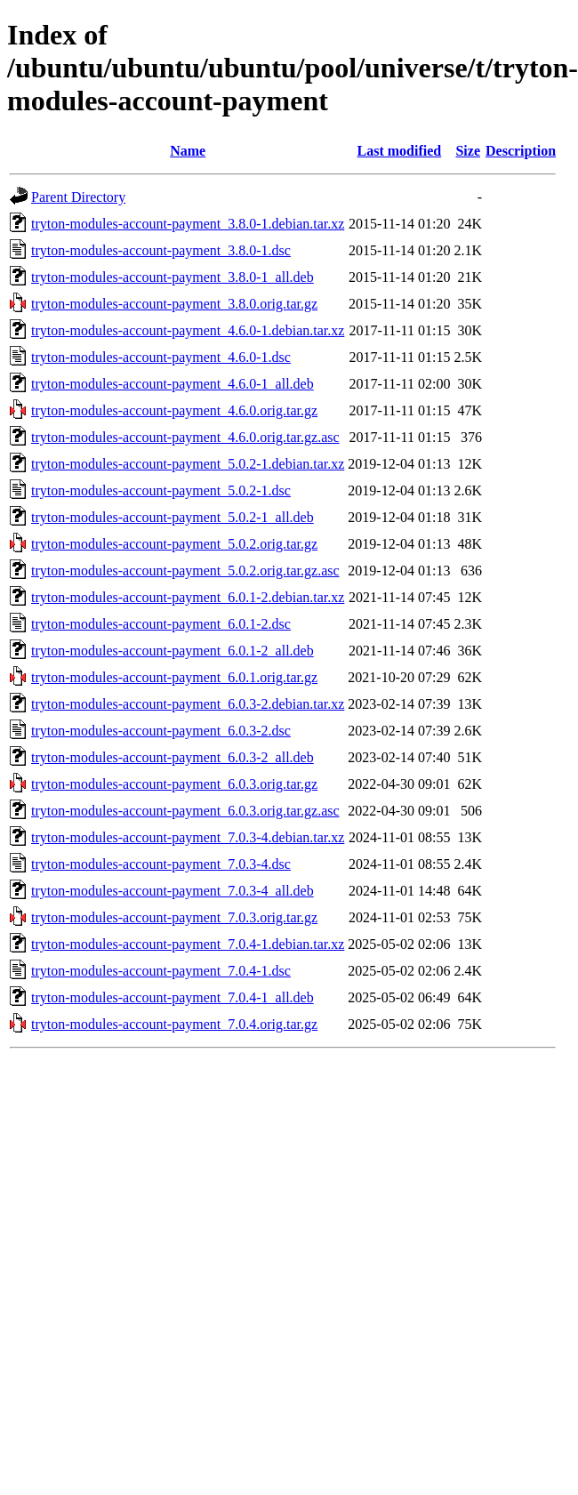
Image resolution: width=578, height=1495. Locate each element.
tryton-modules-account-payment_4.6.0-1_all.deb (172, 383)
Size (467, 150)
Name (187, 150)
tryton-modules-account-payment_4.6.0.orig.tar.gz (174, 410)
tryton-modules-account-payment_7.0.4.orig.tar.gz (174, 1024)
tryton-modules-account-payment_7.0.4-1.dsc (161, 970)
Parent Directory (78, 197)
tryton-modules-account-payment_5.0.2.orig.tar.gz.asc (185, 570)
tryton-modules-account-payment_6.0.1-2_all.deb (172, 650)
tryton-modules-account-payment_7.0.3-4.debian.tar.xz (187, 837)
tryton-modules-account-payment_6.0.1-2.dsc (161, 623)
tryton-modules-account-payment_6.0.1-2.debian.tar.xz (187, 597)
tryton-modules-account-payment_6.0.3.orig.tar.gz (174, 784)
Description (521, 150)
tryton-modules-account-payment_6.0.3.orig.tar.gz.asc (185, 810)
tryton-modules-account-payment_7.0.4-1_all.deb (172, 997)
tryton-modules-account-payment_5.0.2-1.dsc (161, 490)
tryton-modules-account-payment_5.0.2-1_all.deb (172, 517)
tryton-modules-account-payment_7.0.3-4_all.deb (172, 890)
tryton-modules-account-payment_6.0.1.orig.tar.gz (174, 677)
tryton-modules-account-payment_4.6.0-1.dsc (161, 357)
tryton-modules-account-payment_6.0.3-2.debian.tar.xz (187, 703)
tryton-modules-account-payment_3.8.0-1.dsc (161, 250)
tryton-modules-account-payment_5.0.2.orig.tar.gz (174, 543)
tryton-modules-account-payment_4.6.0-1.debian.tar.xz (187, 330)
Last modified (399, 150)
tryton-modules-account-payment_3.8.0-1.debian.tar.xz (187, 223)
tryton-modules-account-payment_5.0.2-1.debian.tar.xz (187, 463)
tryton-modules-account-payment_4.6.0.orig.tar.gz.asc (185, 437)
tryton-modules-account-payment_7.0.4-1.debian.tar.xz (187, 944)
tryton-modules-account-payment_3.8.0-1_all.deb (172, 277)
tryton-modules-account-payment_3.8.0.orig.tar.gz (174, 303)
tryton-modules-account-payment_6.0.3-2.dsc (161, 730)
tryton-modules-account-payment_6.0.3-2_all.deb (172, 757)
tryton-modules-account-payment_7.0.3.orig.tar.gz (174, 917)
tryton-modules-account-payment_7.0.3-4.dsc (161, 864)
